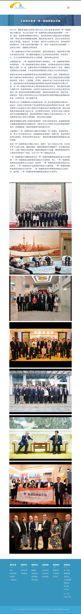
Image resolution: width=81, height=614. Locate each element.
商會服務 (45, 576)
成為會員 (45, 570)
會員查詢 (45, 573)
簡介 (11, 570)
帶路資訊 (34, 573)
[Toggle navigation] (68, 5)
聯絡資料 (56, 570)
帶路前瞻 (34, 580)
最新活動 (24, 570)
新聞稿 (33, 570)
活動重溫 (24, 573)
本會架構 (13, 573)
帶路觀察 (34, 576)
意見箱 (55, 576)
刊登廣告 (56, 573)
